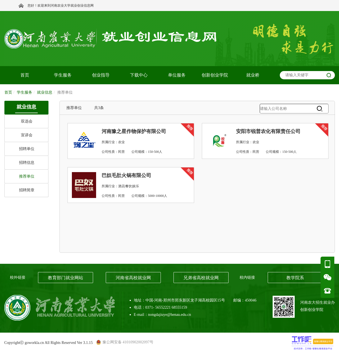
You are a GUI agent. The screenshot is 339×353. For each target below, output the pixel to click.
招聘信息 (26, 163)
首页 (8, 92)
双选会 (26, 121)
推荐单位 (26, 176)
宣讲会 (26, 135)
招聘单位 (26, 149)
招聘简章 (26, 190)
